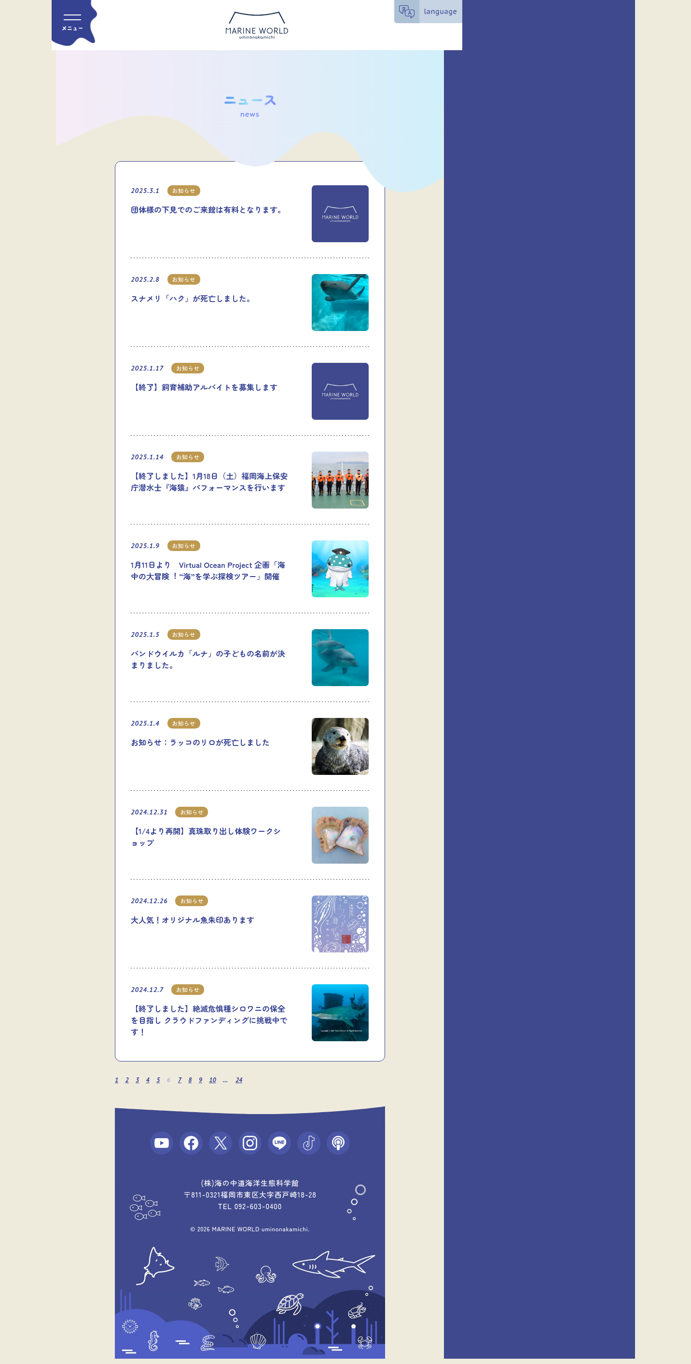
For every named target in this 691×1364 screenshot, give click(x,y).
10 (218, 1080)
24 (245, 1080)
